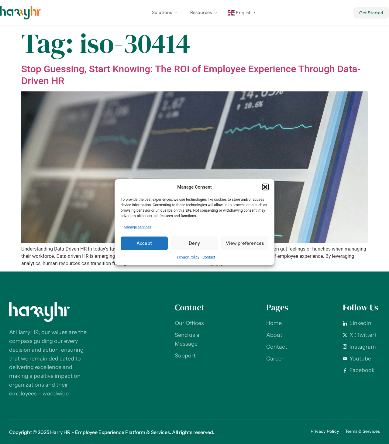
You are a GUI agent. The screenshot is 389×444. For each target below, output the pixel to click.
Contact (208, 257)
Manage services (137, 227)
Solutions (162, 13)
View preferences (245, 243)
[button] (265, 187)
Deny (194, 243)
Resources (203, 13)
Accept (144, 243)
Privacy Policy (188, 257)
